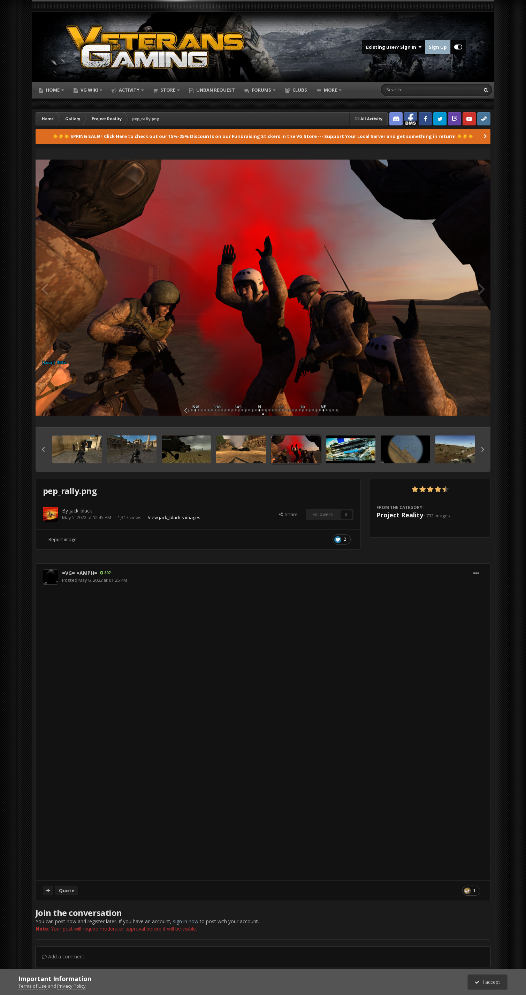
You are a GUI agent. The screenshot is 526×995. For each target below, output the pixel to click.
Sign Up (438, 47)
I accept (487, 982)
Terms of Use (32, 986)
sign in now (185, 921)
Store (167, 90)
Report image (62, 539)
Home (53, 90)
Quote (66, 890)
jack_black (80, 510)
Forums (261, 90)
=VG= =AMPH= (79, 573)
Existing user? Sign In (393, 47)
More (330, 90)
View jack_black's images (174, 517)
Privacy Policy (71, 986)
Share (288, 514)
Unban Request (215, 90)
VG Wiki (89, 90)
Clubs (299, 90)
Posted (94, 580)
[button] (43, 449)
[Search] (412, 90)
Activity (129, 90)
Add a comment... (64, 956)
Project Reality (399, 515)
